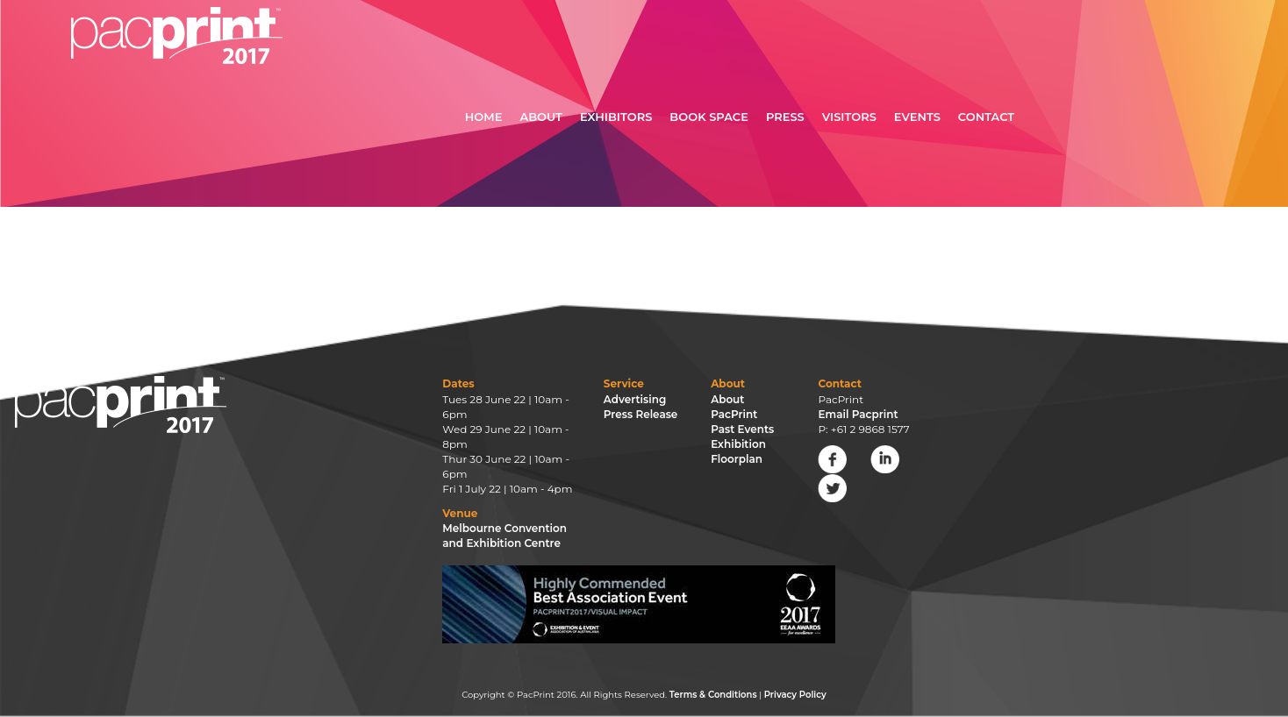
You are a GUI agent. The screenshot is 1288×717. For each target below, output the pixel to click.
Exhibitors (616, 117)
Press (785, 117)
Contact (986, 117)
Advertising (635, 399)
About (540, 117)
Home (484, 117)
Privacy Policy (795, 694)
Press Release (641, 414)
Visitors (849, 117)
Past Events (742, 429)
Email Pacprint (858, 414)
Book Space (708, 117)
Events (917, 117)
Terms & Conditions (713, 694)
